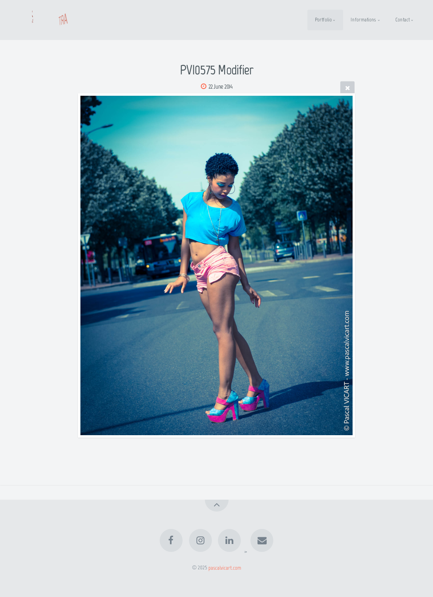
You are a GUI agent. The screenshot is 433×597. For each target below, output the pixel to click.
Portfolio (323, 20)
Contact (402, 20)
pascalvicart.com (224, 567)
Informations (363, 20)
